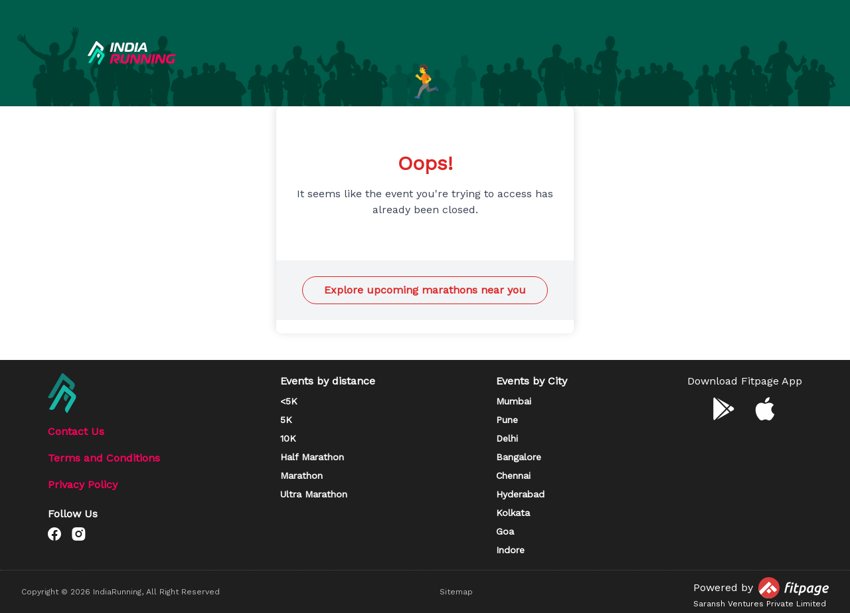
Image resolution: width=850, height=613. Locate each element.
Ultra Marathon (313, 494)
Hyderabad (520, 494)
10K (288, 438)
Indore (510, 550)
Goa (505, 531)
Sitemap (456, 591)
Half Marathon (312, 457)
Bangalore (518, 457)
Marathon (301, 475)
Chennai (513, 475)
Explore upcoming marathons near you (425, 290)
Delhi (507, 438)
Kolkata (513, 512)
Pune (507, 419)
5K (286, 419)
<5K (289, 401)
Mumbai (513, 401)
